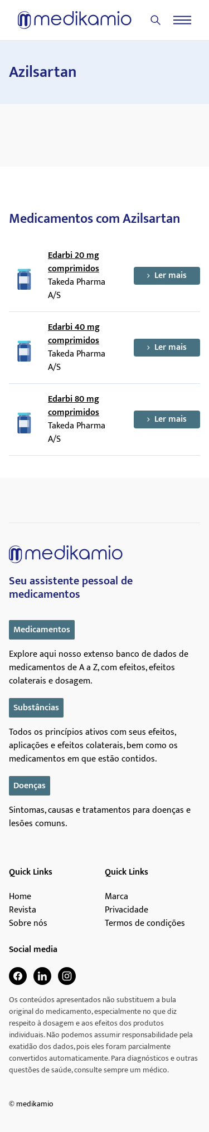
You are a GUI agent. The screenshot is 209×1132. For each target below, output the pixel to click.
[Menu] (182, 20)
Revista (22, 910)
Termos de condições (145, 923)
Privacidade (126, 910)
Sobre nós (28, 923)
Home (20, 897)
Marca (116, 897)
